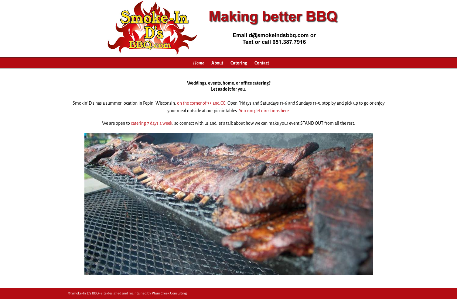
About (217, 63)
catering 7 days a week (151, 123)
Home (198, 63)
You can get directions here (264, 110)
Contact (261, 63)
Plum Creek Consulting (169, 293)
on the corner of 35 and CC (201, 103)
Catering (238, 63)
